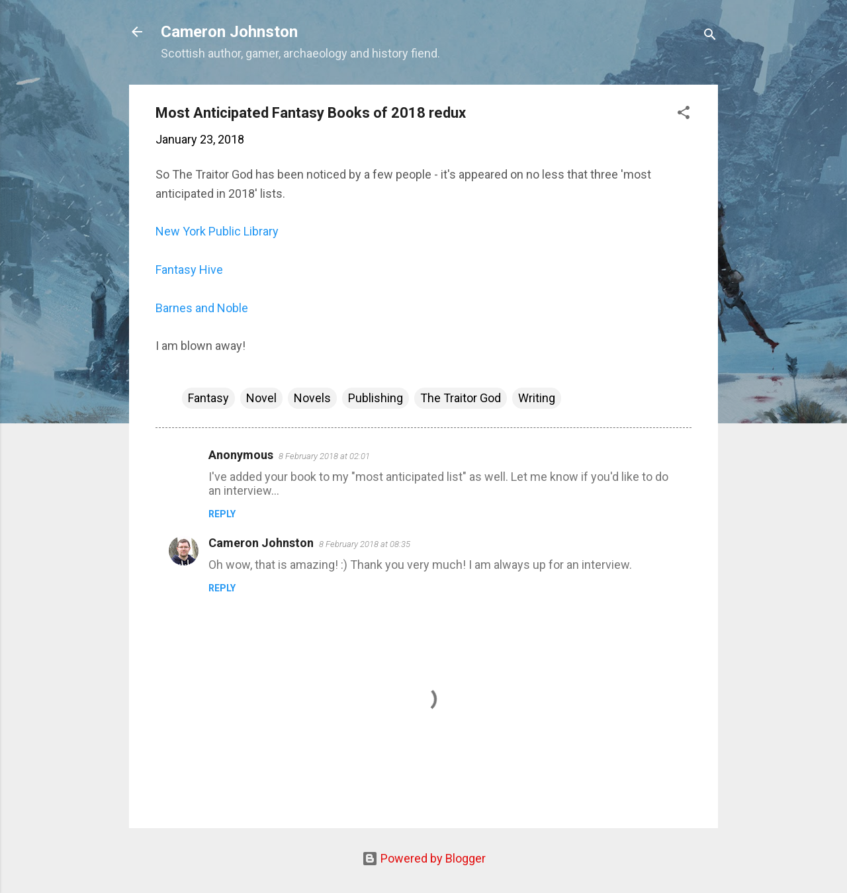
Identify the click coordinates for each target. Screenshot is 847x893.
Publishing (375, 398)
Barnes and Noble (202, 308)
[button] (683, 114)
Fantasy (208, 398)
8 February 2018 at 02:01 (324, 456)
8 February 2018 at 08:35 (364, 544)
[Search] (710, 36)
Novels (312, 398)
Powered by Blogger (424, 858)
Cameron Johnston (229, 31)
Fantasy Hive (189, 269)
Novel (261, 398)
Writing (536, 398)
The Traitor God (460, 398)
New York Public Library (217, 231)
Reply (222, 514)
